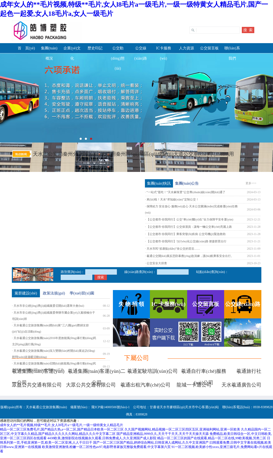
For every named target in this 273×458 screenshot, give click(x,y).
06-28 (106, 315)
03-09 (106, 328)
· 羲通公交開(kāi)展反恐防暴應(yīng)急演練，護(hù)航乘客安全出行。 (189, 256)
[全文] (48, 162)
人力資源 (186, 48)
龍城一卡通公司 (194, 385)
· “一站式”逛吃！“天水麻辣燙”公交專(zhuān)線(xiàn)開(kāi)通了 (185, 192)
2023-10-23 (253, 263)
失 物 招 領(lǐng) (131, 309)
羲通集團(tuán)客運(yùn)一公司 (38, 372)
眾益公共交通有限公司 (37, 385)
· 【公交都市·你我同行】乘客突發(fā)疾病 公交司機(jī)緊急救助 (185, 234)
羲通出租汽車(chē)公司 (145, 385)
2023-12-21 (253, 219)
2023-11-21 (254, 241)
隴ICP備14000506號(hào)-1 (110, 407)
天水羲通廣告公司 (241, 385)
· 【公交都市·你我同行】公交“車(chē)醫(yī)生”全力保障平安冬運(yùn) (189, 219)
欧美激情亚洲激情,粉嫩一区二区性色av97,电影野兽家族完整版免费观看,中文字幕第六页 (106, 447)
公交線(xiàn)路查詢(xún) (242, 309)
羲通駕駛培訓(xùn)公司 (152, 371)
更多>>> (251, 183)
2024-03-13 (253, 192)
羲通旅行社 (248, 371)
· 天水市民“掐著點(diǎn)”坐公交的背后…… (172, 248)
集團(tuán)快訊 (159, 183)
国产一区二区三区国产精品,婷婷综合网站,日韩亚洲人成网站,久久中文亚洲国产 (151, 442)
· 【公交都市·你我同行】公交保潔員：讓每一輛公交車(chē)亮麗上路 (188, 226)
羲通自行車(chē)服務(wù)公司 (203, 372)
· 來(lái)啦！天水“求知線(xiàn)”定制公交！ (172, 199)
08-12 (106, 305)
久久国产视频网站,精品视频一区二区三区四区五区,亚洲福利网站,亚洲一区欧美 (182, 429)
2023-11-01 (254, 256)
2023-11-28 (254, 226)
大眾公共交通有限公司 (91, 385)
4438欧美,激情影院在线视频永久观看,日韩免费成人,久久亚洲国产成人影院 (101, 438)
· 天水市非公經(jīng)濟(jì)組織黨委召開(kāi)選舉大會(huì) (48, 305)
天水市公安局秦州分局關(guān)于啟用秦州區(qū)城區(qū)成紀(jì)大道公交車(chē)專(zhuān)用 (133, 154)
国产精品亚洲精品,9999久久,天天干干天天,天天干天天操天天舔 (162, 433)
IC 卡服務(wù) (168, 304)
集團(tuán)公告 (187, 183)
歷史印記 (95, 48)
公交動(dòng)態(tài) (118, 58)
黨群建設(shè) (26, 293)
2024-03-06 (253, 209)
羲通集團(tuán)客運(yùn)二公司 (96, 372)
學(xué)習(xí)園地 (82, 294)
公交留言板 (209, 48)
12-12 (106, 341)
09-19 (106, 353)
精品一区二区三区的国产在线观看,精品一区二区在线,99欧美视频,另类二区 (211, 438)
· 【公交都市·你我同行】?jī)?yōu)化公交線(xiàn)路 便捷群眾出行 (186, 241)
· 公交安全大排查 (156, 263)
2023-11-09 (254, 248)
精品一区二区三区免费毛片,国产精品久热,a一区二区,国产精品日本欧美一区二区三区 (62, 429)
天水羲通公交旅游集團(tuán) (136, 98)
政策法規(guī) (54, 293)
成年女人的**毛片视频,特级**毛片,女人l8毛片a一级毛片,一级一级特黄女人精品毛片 (61, 425)
